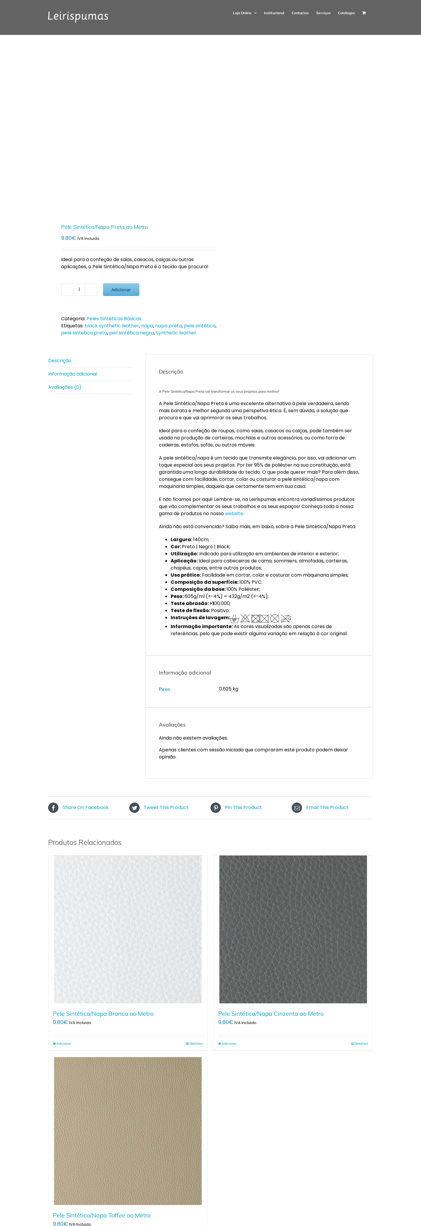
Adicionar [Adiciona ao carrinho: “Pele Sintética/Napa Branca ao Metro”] (63, 1043)
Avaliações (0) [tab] (64, 387)
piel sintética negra (131, 332)
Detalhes (196, 1043)
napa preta (168, 325)
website (234, 513)
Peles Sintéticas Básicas (114, 318)
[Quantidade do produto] (79, 290)
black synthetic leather (112, 325)
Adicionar (121, 289)
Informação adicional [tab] (72, 374)
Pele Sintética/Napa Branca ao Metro (103, 1013)
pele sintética (200, 325)
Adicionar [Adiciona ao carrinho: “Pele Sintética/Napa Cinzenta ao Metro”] (229, 1043)
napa (147, 325)
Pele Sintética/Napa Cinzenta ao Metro (271, 1013)
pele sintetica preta (84, 332)
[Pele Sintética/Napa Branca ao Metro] (127, 929)
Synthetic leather (176, 332)
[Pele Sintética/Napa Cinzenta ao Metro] (293, 929)
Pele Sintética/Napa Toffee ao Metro (102, 1215)
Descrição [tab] (59, 360)
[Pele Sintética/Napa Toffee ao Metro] (127, 1131)
